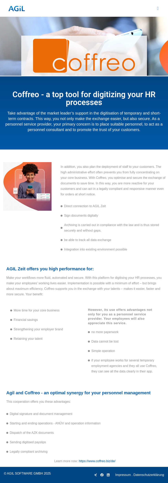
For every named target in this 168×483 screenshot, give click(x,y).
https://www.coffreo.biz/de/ (97, 461)
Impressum (123, 475)
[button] (158, 8)
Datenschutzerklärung (148, 475)
